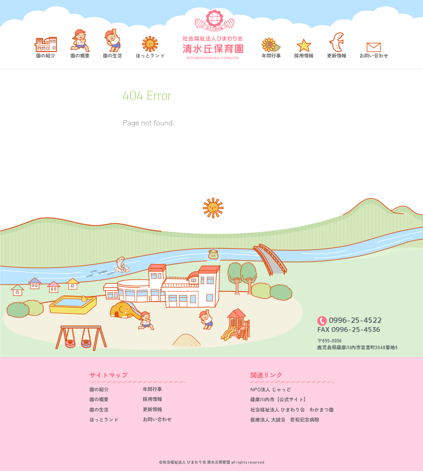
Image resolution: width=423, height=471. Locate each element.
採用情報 (303, 55)
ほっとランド (150, 55)
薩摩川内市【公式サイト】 (279, 399)
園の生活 (112, 55)
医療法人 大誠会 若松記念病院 (284, 419)
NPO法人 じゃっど (270, 389)
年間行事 (271, 55)
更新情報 (336, 55)
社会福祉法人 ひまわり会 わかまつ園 (292, 409)
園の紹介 (45, 55)
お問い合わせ (373, 55)
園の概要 (80, 55)
